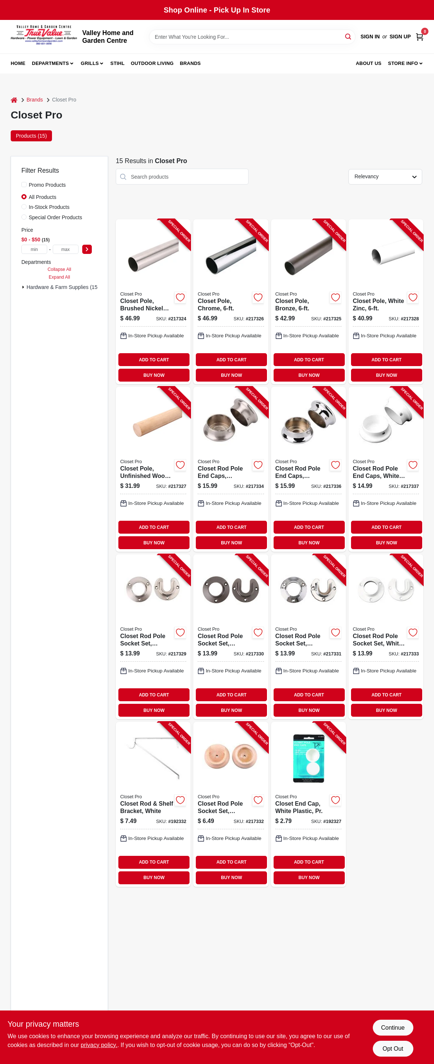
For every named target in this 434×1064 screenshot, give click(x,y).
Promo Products (47, 185)
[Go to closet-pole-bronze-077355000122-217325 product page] (308, 301)
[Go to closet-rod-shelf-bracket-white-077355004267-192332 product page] (153, 804)
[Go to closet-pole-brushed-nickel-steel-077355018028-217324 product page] (153, 301)
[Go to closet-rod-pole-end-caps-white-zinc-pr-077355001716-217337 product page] (385, 469)
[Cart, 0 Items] (419, 37)
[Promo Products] (24, 184)
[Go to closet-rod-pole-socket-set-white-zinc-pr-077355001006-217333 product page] (385, 636)
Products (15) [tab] (31, 136)
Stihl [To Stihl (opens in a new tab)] (117, 63)
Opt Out (392, 1049)
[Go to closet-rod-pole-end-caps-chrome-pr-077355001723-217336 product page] (308, 469)
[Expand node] (23, 287)
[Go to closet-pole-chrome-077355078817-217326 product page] (230, 301)
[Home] (14, 100)
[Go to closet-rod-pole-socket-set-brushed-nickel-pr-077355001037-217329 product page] (153, 636)
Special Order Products (55, 217)
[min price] (34, 249)
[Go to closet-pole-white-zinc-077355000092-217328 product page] (385, 301)
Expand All (59, 277)
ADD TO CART (154, 359)
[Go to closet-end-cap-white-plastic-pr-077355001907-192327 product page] (308, 804)
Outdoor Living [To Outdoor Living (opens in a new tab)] (152, 63)
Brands (190, 63)
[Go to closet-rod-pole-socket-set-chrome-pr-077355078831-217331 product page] (308, 636)
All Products (42, 197)
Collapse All (59, 269)
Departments (50, 63)
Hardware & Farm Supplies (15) (63, 287)
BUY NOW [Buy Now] (153, 375)
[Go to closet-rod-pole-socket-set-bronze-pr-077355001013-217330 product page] (230, 636)
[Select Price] (87, 249)
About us (369, 63)
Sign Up (400, 36)
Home (18, 63)
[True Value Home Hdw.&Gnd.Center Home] (44, 36)
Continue (393, 1028)
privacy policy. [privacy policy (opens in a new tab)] (99, 1045)
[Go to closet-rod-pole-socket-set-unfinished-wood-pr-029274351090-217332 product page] (230, 804)
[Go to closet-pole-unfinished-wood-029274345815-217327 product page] (153, 469)
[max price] (66, 249)
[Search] (348, 36)
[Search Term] (252, 37)
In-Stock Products (49, 207)
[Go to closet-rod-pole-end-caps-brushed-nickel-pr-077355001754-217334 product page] (230, 469)
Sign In (370, 36)
